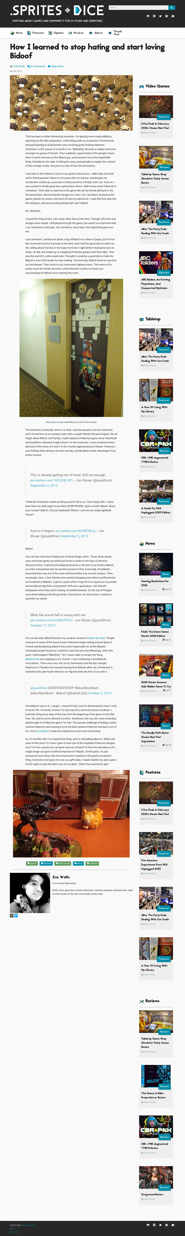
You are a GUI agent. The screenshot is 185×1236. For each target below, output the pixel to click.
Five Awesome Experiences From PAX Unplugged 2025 (154, 865)
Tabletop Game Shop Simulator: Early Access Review (155, 179)
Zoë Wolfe (19, 66)
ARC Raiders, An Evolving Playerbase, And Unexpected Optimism (155, 284)
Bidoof (78, 863)
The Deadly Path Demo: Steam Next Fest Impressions (155, 737)
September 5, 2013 (44, 485)
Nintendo (46, 863)
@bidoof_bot (32, 659)
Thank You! (15, 1232)
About (12, 1229)
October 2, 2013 (99, 693)
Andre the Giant (96, 638)
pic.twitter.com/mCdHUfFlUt (51, 620)
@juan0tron (38, 688)
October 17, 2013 (42, 625)
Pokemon (92, 863)
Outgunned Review (152, 1195)
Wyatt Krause (150, 132)
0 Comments (38, 66)
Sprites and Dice (28, 1225)
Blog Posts (56, 66)
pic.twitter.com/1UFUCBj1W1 (51, 480)
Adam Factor (149, 416)
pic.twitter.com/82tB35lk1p (75, 531)
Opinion (32, 863)
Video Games (63, 863)
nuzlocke (42, 731)
